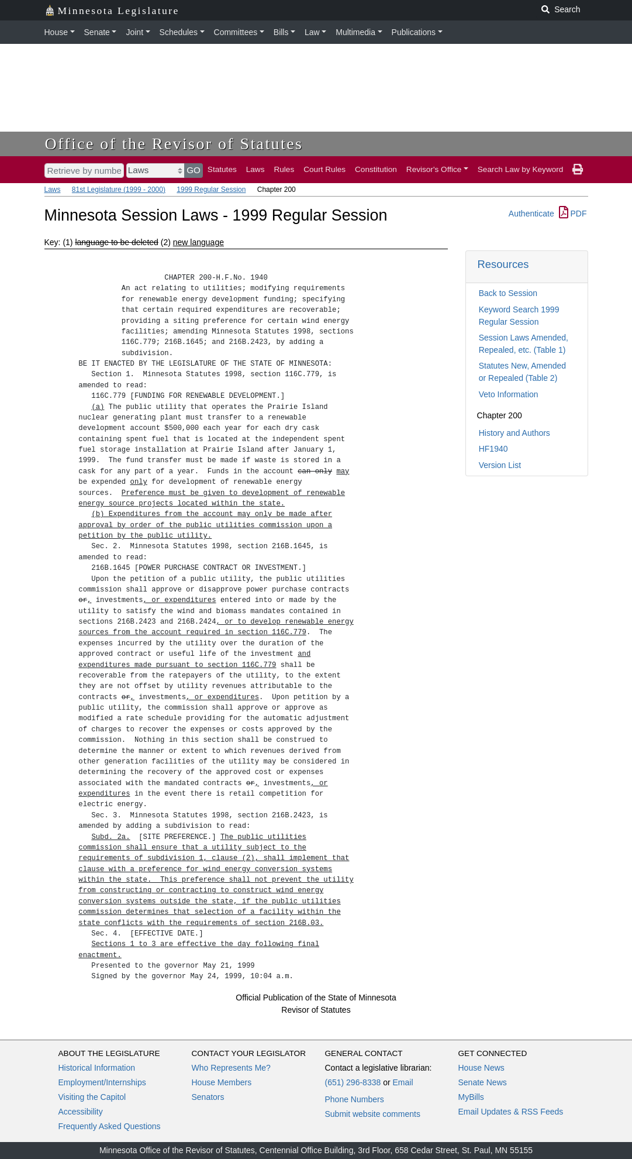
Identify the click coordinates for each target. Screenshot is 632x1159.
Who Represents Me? (231, 1067)
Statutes (222, 169)
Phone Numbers (354, 1099)
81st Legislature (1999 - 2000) (118, 189)
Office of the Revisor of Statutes (174, 144)
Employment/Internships (102, 1082)
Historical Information (97, 1067)
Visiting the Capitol (92, 1097)
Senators (208, 1097)
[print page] (578, 169)
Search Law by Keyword (521, 169)
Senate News (482, 1082)
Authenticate (531, 213)
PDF (573, 213)
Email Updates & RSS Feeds (511, 1111)
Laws (255, 169)
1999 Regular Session (211, 189)
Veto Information (508, 394)
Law (312, 32)
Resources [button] (503, 264)
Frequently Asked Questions (109, 1126)
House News (481, 1067)
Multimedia (355, 32)
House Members (222, 1082)
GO (194, 170)
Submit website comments (372, 1114)
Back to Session (508, 293)
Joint (134, 32)
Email (402, 1082)
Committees (236, 32)
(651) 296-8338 (353, 1082)
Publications (414, 32)
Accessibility (80, 1111)
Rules (284, 169)
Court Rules (324, 169)
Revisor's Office (434, 169)
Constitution (376, 169)
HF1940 (493, 448)
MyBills (471, 1097)
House (56, 32)
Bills (281, 32)
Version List (500, 465)
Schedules (179, 32)
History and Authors (514, 433)
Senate (97, 32)
